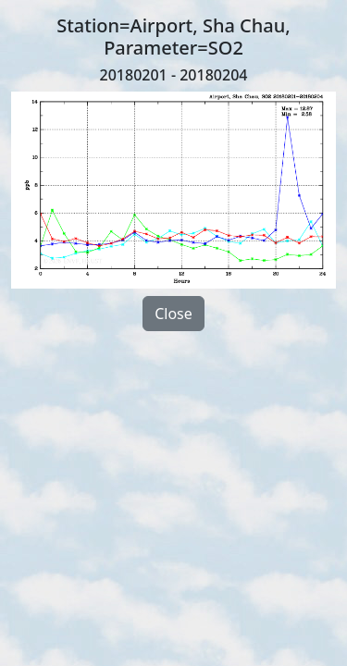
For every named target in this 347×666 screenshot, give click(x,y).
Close (173, 313)
